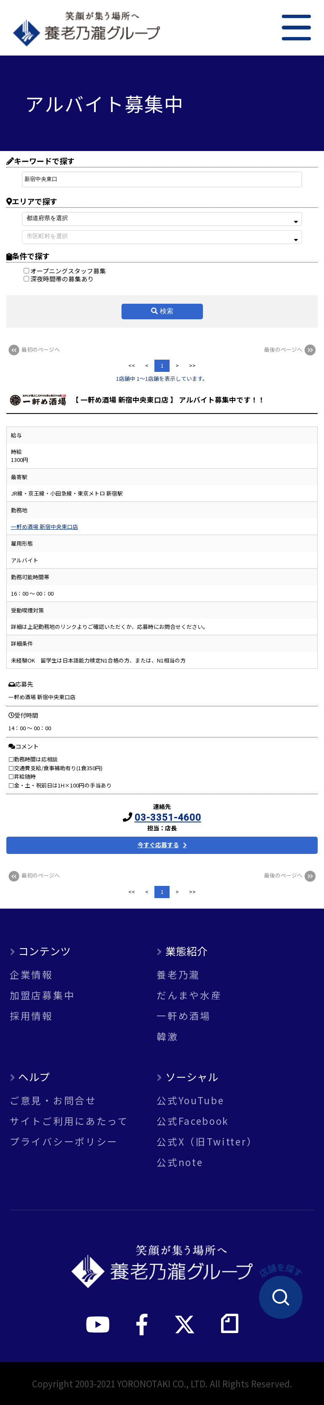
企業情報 (31, 974)
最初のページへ (33, 349)
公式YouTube (190, 1100)
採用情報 (31, 1016)
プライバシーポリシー (64, 1141)
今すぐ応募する (158, 844)
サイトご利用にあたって (69, 1121)
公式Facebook (193, 1121)
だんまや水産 (189, 995)
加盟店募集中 (42, 995)
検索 (166, 311)
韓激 (167, 1036)
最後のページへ (291, 349)
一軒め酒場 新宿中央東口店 (44, 526)
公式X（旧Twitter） (207, 1141)
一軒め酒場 (184, 1016)
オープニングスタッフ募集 (65, 270)
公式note (180, 1162)
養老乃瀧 (178, 974)
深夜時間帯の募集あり (59, 278)
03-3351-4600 (168, 817)
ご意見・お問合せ (53, 1100)
